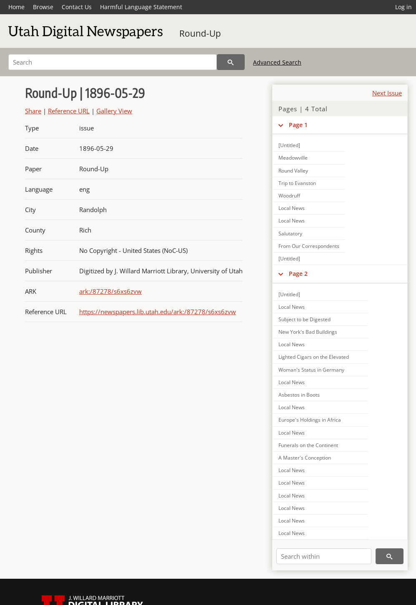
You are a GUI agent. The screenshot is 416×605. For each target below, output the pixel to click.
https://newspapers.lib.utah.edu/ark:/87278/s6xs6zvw (157, 312)
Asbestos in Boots (299, 394)
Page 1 (298, 125)
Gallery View (114, 111)
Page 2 (298, 274)
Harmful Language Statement (141, 7)
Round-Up (200, 33)
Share (33, 111)
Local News (291, 208)
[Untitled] (289, 145)
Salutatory (290, 233)
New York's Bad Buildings (307, 331)
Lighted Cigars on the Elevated (313, 356)
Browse (43, 7)
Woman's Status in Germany (311, 369)
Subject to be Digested (304, 319)
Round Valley (293, 170)
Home (16, 7)
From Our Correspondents (308, 246)
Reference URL (69, 111)
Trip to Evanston (297, 183)
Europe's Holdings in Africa (309, 419)
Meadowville (293, 157)
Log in (403, 7)
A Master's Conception (304, 457)
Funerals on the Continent (308, 445)
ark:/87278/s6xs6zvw (110, 291)
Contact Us (77, 7)
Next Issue (387, 93)
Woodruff (289, 195)
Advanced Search (277, 62)
